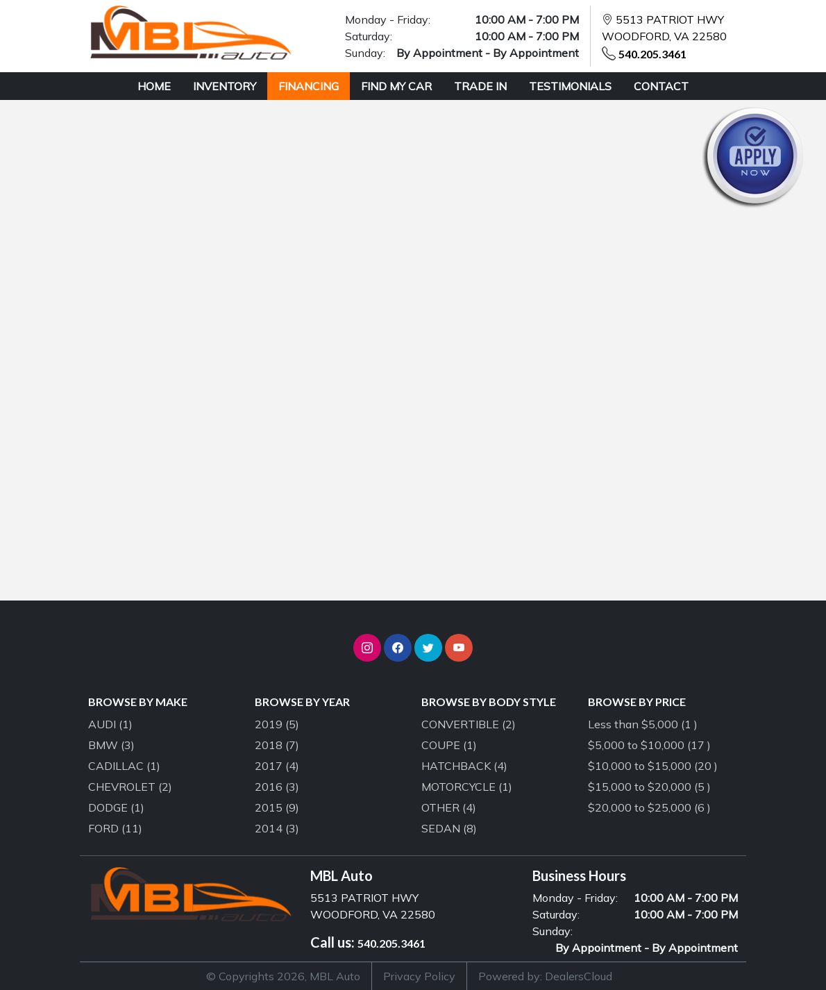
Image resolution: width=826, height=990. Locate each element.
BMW (111, 745)
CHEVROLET (130, 787)
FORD (115, 828)
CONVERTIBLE (468, 724)
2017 (277, 766)
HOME (154, 86)
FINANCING (308, 86)
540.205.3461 (652, 53)
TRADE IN (480, 86)
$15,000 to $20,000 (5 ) (649, 787)
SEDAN (449, 828)
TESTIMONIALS (570, 86)
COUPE (449, 745)
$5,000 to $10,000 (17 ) (649, 745)
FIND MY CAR (396, 86)
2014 (277, 828)
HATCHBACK (464, 766)
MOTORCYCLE (466, 787)
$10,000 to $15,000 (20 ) (653, 766)
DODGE (116, 807)
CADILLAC (124, 766)
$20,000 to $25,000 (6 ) (649, 807)
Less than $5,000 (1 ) (643, 724)
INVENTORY (224, 86)
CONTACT (661, 86)
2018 (277, 745)
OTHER (448, 807)
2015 (277, 807)
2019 (277, 724)
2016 (277, 787)
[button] (367, 648)
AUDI (110, 724)
